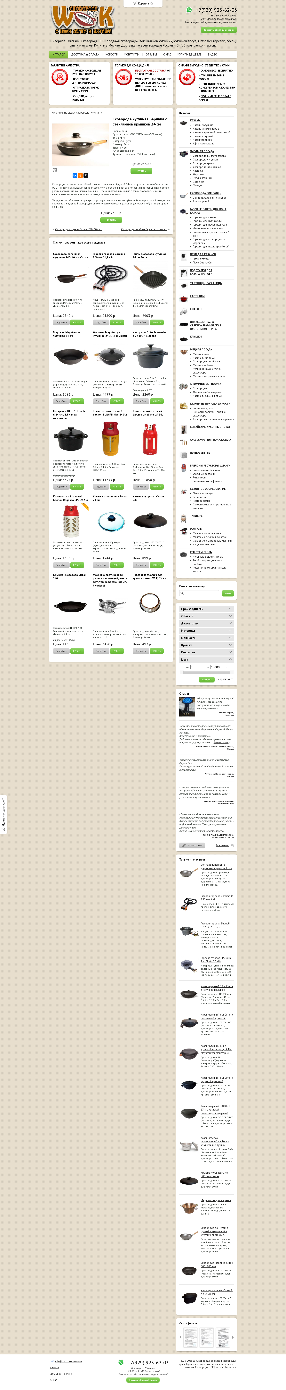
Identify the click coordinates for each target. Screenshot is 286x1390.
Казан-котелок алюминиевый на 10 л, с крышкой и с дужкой (215, 1141)
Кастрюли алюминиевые (207, 396)
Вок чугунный (201, 201)
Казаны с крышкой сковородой (211, 132)
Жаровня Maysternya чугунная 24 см (66, 334)
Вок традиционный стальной (209, 197)
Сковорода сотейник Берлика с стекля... (144, 229)
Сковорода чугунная (205, 159)
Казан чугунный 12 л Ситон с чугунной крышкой (217, 987)
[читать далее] (221, 742)
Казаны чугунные (203, 125)
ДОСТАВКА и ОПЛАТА (85, 54)
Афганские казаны (204, 143)
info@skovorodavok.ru (68, 1361)
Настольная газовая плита (208, 228)
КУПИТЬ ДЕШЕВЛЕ (190, 54)
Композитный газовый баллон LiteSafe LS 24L (148, 412)
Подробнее (61, 322)
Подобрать (207, 679)
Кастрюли (198, 170)
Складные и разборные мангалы (212, 540)
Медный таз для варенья (216, 1200)
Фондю (197, 185)
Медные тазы (201, 354)
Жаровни (198, 174)
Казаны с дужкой (203, 136)
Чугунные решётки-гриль (208, 556)
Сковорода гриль (203, 163)
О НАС (167, 54)
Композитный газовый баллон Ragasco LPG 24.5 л (70, 498)
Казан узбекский (202, 140)
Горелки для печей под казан (210, 224)
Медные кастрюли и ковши (209, 376)
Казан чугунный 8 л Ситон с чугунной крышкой (217, 1079)
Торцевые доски (203, 408)
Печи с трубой (201, 259)
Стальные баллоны (204, 474)
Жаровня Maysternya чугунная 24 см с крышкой (110, 334)
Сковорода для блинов (207, 167)
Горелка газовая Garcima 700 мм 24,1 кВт (109, 255)
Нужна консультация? (3, 812)
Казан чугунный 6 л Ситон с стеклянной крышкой (217, 1016)
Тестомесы (199, 497)
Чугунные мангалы (204, 544)
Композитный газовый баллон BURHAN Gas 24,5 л (110, 412)
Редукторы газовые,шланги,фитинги (207, 479)
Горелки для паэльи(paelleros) (211, 246)
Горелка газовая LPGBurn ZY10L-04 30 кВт (216, 959)
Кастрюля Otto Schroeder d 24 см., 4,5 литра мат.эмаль (70, 414)
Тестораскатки (201, 500)
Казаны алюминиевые (206, 128)
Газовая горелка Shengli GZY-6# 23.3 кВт (215, 925)
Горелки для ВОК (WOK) (207, 221)
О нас (53, 1380)
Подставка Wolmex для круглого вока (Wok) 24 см (149, 576)
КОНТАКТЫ (131, 54)
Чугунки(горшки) (202, 178)
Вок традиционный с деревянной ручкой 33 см (216, 866)
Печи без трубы (202, 262)
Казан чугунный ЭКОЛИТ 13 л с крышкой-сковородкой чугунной (215, 1109)
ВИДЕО (212, 54)
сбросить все (225, 679)
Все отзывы (222, 845)
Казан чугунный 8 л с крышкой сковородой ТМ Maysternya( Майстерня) (216, 1049)
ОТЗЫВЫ (151, 54)
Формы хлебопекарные (207, 392)
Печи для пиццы (203, 493)
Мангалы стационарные (207, 533)
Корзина (143, 3)
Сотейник (198, 181)
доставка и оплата (61, 1373)
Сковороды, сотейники (206, 361)
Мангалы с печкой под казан (210, 537)
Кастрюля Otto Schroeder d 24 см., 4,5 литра (149, 334)
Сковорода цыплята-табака (209, 156)
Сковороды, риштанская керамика (213, 419)
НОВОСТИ (112, 54)
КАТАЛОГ (59, 54)
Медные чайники (203, 365)
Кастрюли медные (204, 358)
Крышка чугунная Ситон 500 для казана (215, 1174)
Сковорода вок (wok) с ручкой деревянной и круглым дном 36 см (214, 1231)
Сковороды (200, 388)
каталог (54, 1367)
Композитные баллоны (206, 470)
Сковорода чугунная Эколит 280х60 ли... (78, 229)
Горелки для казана (204, 217)
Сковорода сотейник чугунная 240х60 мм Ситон (70, 255)
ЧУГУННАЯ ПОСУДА (63, 112)
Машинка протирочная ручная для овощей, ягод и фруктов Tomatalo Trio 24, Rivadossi (110, 580)
